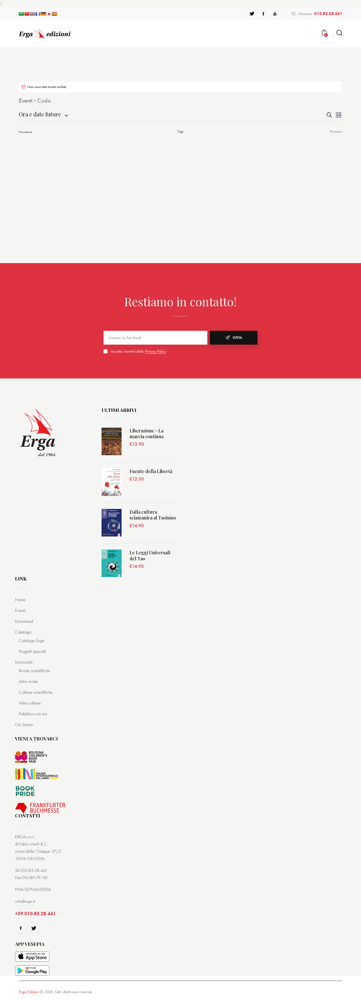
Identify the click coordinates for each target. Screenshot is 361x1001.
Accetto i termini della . (139, 351)
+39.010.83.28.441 (35, 914)
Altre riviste (29, 681)
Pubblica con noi (34, 714)
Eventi (26, 100)
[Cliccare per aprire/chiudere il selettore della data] (40, 114)
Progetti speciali (33, 651)
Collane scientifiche (36, 692)
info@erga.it (25, 901)
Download (25, 621)
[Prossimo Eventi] (337, 131)
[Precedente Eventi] (25, 131)
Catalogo (24, 632)
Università (24, 662)
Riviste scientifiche (35, 670)
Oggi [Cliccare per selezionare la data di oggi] (180, 131)
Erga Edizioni (29, 992)
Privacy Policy (155, 351)
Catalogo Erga (32, 640)
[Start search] (339, 33)
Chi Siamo (24, 724)
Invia (237, 337)
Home (20, 599)
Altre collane (30, 703)
